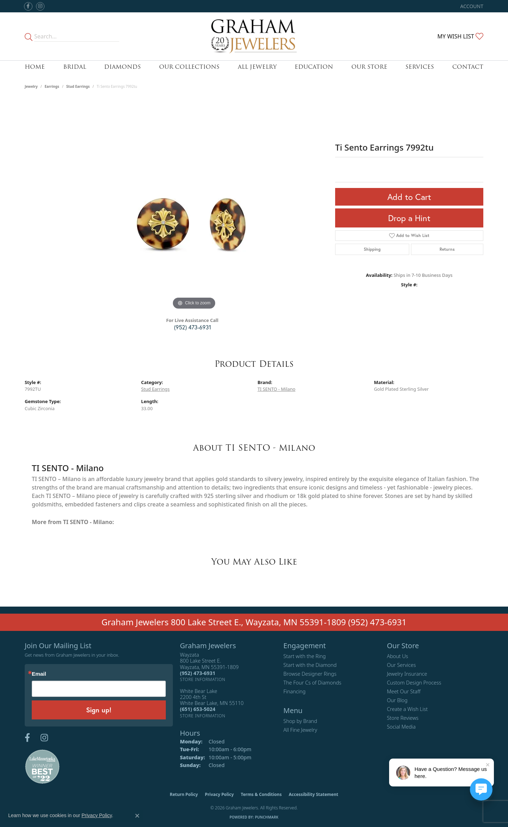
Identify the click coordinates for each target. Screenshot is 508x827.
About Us (397, 656)
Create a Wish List (407, 709)
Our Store (369, 66)
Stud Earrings (78, 86)
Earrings (52, 86)
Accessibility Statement (313, 794)
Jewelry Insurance (407, 673)
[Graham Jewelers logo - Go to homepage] (254, 36)
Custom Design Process (414, 682)
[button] (471, 6)
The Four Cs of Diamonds (312, 682)
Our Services (401, 665)
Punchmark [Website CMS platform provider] (267, 817)
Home (35, 66)
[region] (194, 205)
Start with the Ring (304, 656)
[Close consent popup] (137, 816)
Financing (294, 691)
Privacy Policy (219, 794)
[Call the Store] (197, 673)
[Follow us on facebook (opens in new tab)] (28, 6)
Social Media (401, 726)
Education (314, 66)
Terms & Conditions (261, 794)
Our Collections (189, 66)
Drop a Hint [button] (409, 218)
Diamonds (122, 66)
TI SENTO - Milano (276, 389)
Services (419, 66)
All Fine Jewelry (300, 729)
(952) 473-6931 (192, 327)
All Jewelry (257, 66)
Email (39, 673)
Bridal (74, 66)
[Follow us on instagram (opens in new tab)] (40, 6)
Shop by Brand (300, 721)
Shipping (372, 249)
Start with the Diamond (310, 665)
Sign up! (98, 709)
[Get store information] (202, 679)
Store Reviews (403, 717)
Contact (467, 66)
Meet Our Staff (404, 691)
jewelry (31, 86)
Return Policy (184, 794)
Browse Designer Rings (309, 673)
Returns (447, 249)
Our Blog (397, 700)
